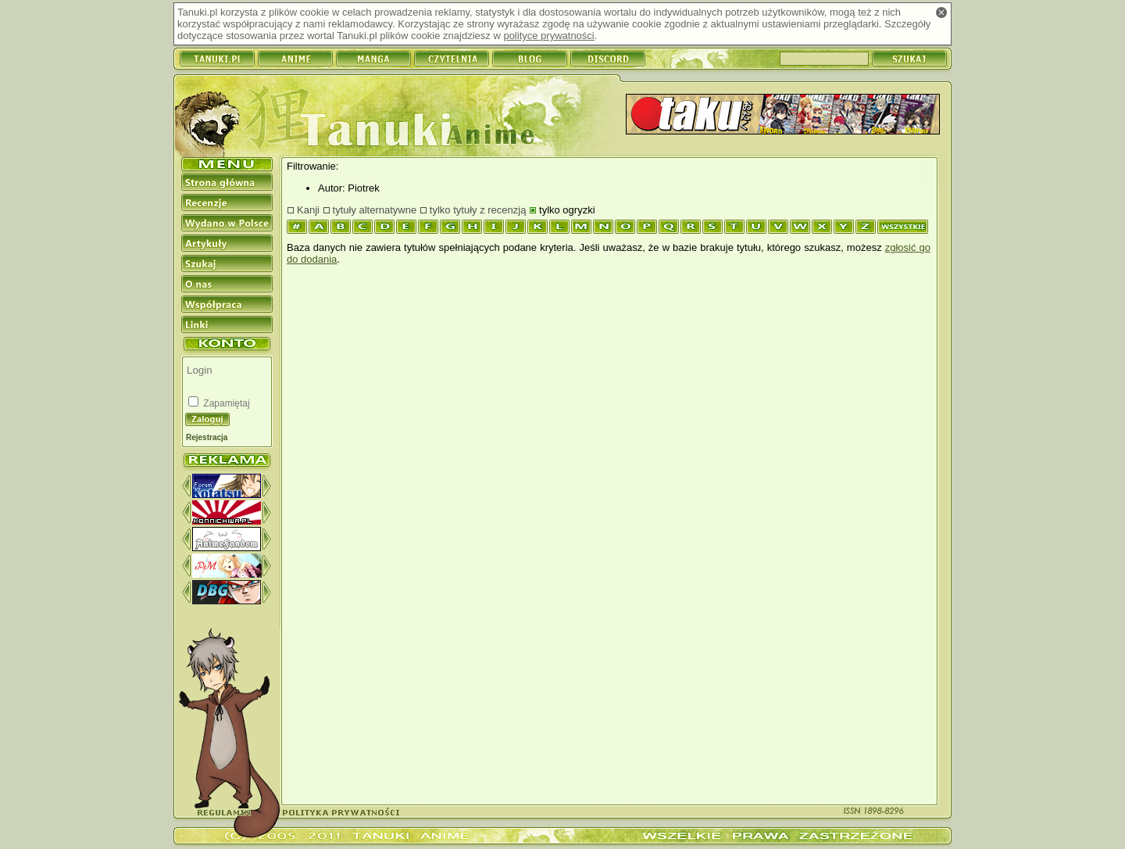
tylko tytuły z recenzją (478, 210)
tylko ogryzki (567, 210)
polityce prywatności (548, 35)
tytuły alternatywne (375, 210)
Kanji (308, 210)
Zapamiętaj (225, 403)
